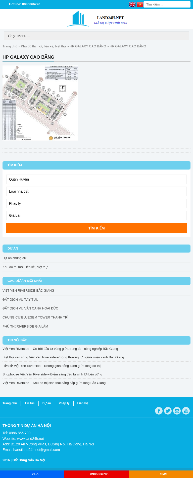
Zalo (35, 474)
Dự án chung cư (14, 258)
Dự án (46, 403)
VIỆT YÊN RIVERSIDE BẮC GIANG (28, 290)
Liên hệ (82, 403)
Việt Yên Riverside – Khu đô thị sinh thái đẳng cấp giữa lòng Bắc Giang (54, 383)
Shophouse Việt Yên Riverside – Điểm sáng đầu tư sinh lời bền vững (52, 374)
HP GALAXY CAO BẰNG (88, 46)
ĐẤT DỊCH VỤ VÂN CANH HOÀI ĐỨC (30, 308)
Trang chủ (10, 46)
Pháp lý (64, 403)
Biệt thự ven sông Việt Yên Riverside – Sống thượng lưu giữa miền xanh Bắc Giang (63, 357)
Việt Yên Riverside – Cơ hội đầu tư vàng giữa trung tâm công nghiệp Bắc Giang (60, 349)
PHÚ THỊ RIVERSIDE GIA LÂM (25, 326)
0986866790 (99, 474)
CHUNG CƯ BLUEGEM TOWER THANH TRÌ (35, 317)
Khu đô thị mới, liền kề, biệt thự (43, 46)
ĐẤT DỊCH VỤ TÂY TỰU (20, 299)
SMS (163, 474)
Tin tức (30, 403)
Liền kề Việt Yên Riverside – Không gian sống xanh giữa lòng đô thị (52, 366)
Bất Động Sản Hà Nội (29, 460)
